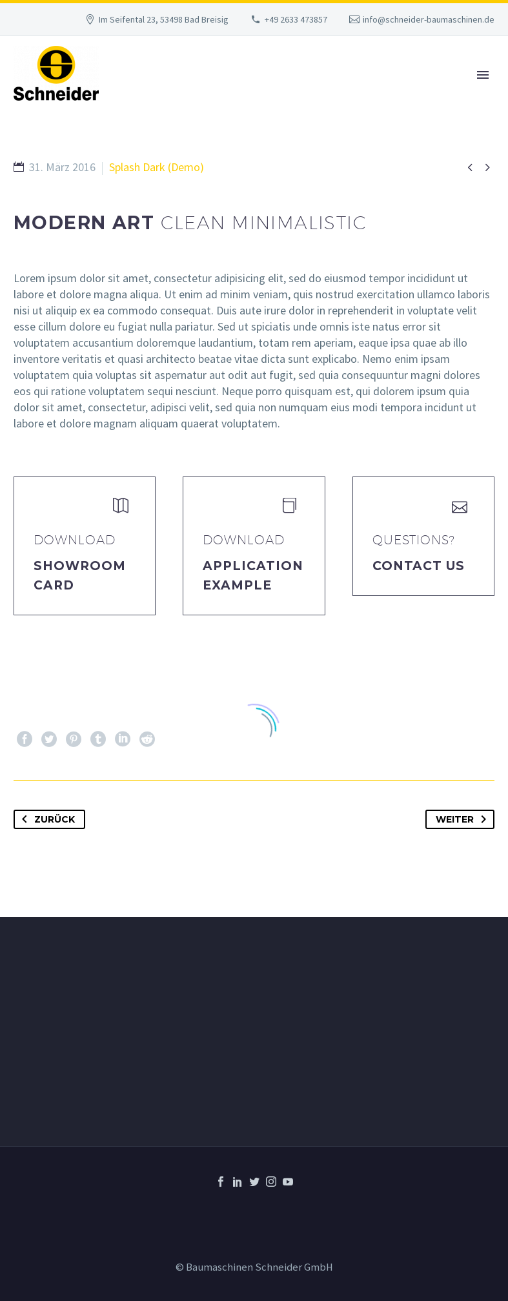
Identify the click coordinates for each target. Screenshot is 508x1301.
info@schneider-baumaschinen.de (428, 19)
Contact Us (418, 565)
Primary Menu (483, 75)
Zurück (46, 819)
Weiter (463, 819)
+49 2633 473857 (296, 19)
